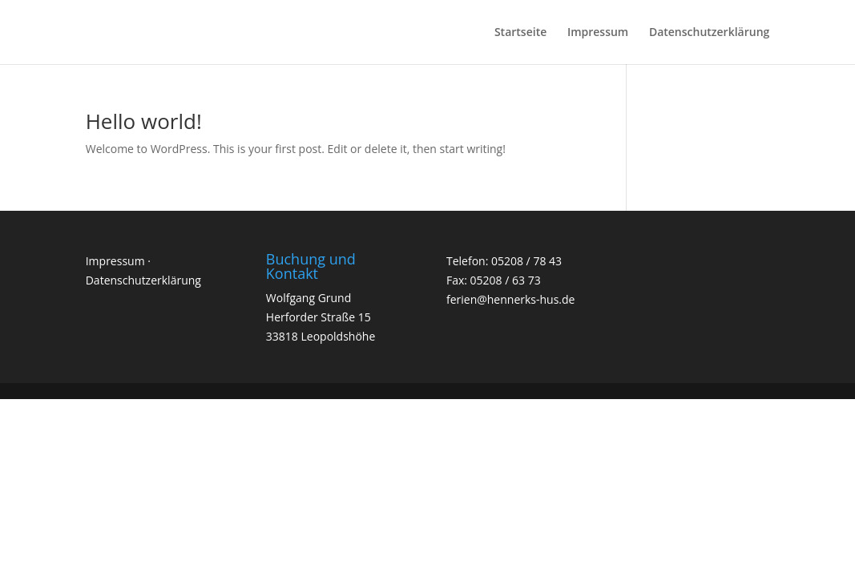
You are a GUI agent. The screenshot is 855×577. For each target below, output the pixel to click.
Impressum (597, 32)
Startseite (520, 32)
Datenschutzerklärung (709, 32)
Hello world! (144, 121)
